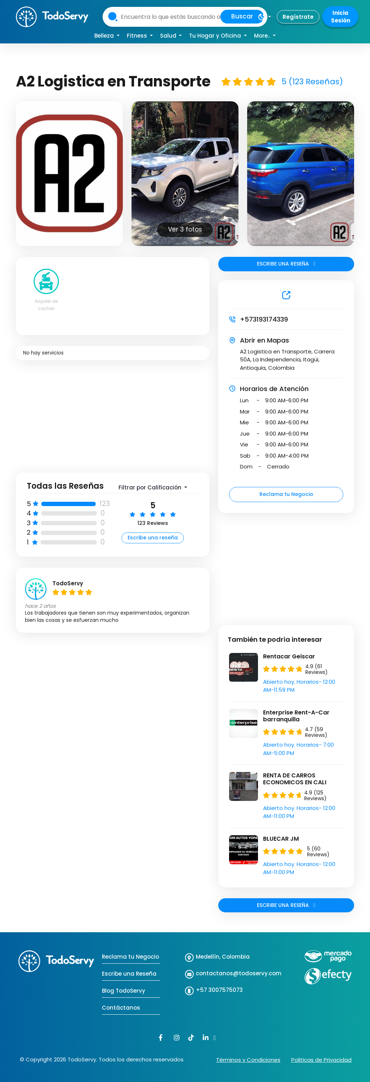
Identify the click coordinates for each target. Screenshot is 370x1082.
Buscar (242, 16)
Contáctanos (121, 1007)
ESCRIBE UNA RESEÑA (286, 263)
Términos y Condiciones (248, 1060)
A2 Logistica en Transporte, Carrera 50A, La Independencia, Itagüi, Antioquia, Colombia (287, 360)
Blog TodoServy (123, 990)
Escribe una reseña (153, 537)
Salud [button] (169, 35)
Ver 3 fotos (185, 229)
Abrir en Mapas (264, 340)
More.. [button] (262, 35)
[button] (264, 16)
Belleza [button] (104, 35)
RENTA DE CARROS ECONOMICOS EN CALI (294, 778)
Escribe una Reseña (129, 973)
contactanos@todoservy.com (238, 973)
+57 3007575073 (219, 990)
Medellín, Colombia (223, 956)
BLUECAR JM (281, 839)
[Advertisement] (113, 421)
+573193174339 (264, 319)
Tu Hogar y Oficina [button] (215, 35)
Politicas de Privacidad (321, 1060)
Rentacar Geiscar (289, 656)
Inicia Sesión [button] (340, 16)
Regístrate (298, 17)
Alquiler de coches (46, 304)
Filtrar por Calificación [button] (151, 487)
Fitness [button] (138, 35)
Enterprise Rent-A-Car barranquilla (296, 716)
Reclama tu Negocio (286, 494)
